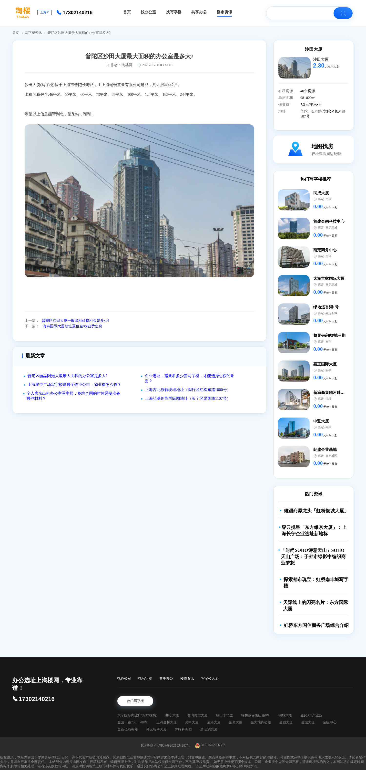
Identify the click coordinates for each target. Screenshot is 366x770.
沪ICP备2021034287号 (173, 745)
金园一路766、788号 (132, 722)
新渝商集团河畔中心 (330, 392)
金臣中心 (329, 722)
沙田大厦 (313, 49)
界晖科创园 (183, 729)
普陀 (304, 111)
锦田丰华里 (224, 715)
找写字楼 (145, 678)
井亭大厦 (172, 715)
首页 (16, 33)
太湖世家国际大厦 (329, 278)
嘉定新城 (331, 227)
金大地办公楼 (261, 722)
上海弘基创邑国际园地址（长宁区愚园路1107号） (188, 398)
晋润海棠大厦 (197, 715)
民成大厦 (321, 193)
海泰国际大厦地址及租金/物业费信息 (72, 326)
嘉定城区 (331, 456)
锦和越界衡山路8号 (255, 715)
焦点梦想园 (208, 729)
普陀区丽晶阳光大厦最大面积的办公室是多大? (67, 376)
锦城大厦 (285, 715)
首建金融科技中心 (329, 221)
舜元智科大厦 (156, 729)
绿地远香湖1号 (326, 307)
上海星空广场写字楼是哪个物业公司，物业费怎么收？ (74, 384)
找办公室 (124, 678)
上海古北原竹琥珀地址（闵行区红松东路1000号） (188, 390)
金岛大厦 (235, 722)
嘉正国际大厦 (325, 364)
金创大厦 (286, 722)
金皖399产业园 (311, 715)
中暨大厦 (321, 421)
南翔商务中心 (325, 250)
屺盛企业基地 (325, 450)
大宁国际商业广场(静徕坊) (137, 715)
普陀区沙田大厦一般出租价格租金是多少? (75, 320)
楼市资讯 (187, 678)
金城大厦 (308, 722)
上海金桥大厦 (166, 722)
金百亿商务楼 (127, 729)
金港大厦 (214, 722)
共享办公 (166, 678)
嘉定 (321, 199)
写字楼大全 (209, 678)
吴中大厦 (192, 722)
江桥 (328, 398)
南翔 (328, 199)
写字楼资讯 (34, 33)
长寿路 (317, 111)
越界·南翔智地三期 (329, 335)
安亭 (328, 370)
